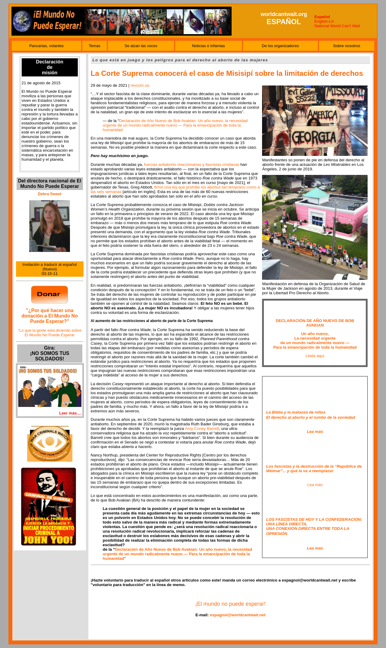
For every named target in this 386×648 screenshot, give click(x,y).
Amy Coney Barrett (202, 428)
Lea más (315, 484)
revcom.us (140, 85)
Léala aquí (314, 355)
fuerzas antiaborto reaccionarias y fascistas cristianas (191, 164)
